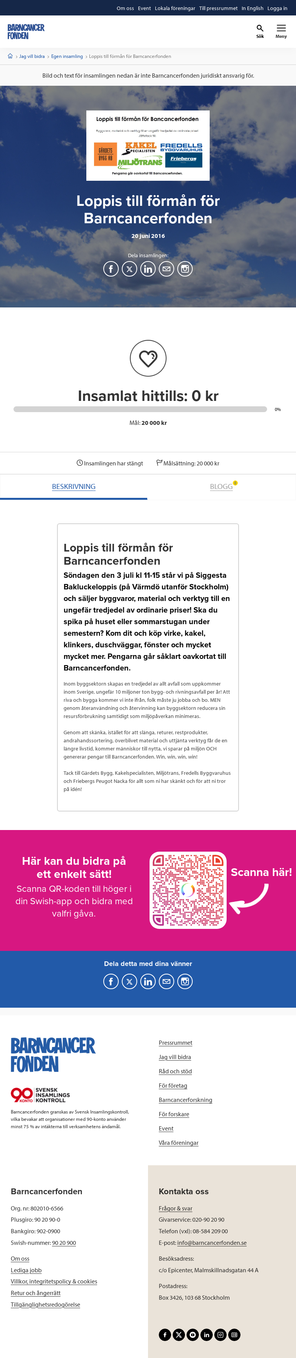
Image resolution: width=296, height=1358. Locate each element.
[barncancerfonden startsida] (26, 31)
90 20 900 (64, 1242)
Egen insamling (67, 56)
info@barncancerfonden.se (212, 1242)
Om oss (20, 1258)
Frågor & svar (175, 1208)
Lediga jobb (26, 1270)
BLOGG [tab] (224, 485)
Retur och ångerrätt (36, 1293)
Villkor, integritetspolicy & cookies (54, 1281)
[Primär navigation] (281, 31)
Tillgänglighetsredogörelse (45, 1304)
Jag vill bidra (32, 56)
